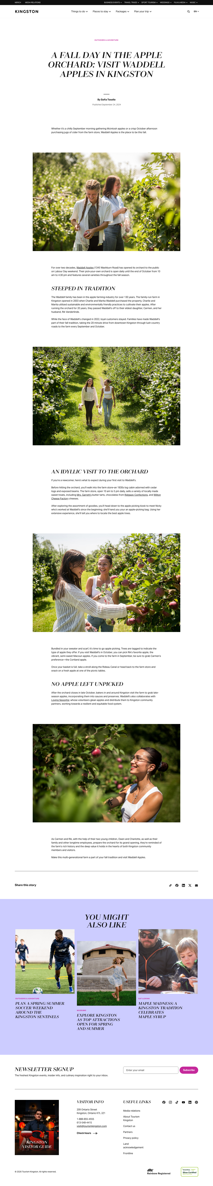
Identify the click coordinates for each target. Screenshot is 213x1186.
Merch (18, 2)
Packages (123, 11)
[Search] (188, 11)
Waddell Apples (85, 267)
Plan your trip (143, 11)
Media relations (33, 2)
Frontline (131, 1153)
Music (194, 2)
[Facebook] (164, 1102)
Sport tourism (149, 2)
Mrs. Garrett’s (84, 494)
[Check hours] (88, 1133)
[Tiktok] (177, 1102)
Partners (130, 1132)
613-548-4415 (84, 1122)
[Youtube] (183, 1102)
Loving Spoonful (60, 700)
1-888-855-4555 (85, 1119)
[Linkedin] (190, 1102)
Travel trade (132, 2)
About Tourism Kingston (137, 1118)
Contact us (132, 1126)
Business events (113, 2)
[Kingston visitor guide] (37, 1127)
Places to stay (102, 11)
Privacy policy (133, 1138)
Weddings (166, 2)
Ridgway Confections (136, 494)
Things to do (80, 11)
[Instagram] (170, 1102)
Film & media (181, 2)
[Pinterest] (196, 1102)
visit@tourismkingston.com (92, 1126)
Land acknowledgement (137, 1145)
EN (197, 11)
